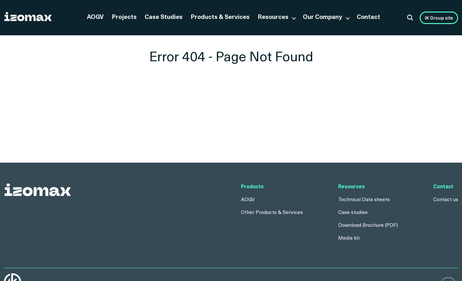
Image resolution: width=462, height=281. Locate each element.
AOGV (95, 17)
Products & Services (220, 17)
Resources (273, 17)
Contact (368, 17)
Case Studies (164, 17)
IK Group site (439, 18)
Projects (124, 17)
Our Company (322, 17)
